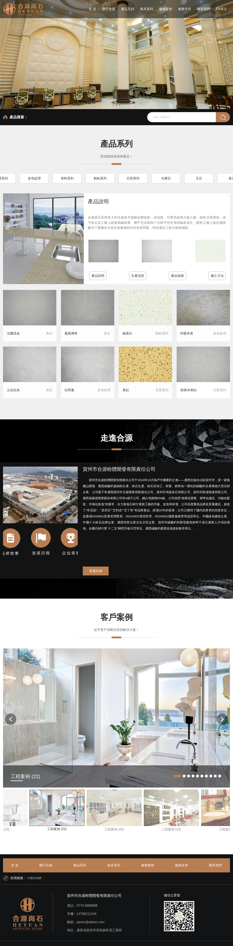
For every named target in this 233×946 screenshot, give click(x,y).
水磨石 (166, 178)
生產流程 (137, 275)
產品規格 (177, 275)
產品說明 (97, 275)
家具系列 (146, 9)
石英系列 (133, 178)
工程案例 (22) (57, 829)
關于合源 (108, 9)
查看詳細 (95, 571)
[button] (113, 105)
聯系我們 (203, 9)
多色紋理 (34, 178)
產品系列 (127, 9)
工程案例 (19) (171, 829)
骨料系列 (67, 178)
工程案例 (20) (114, 829)
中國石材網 (34, 878)
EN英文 (221, 9)
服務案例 (165, 9)
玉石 (199, 178)
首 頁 (92, 9)
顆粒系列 (100, 178)
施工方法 (217, 275)
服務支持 (184, 9)
